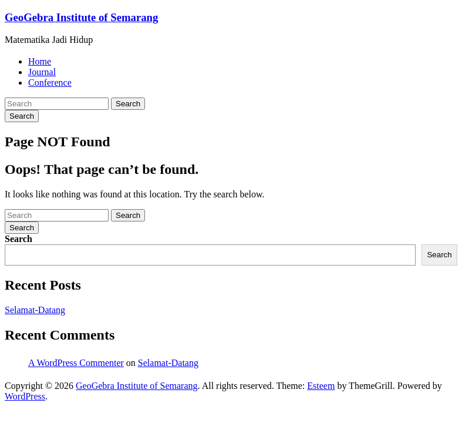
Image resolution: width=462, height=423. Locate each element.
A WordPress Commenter (76, 363)
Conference (50, 83)
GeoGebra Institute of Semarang (81, 17)
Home (39, 61)
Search (128, 103)
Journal (42, 72)
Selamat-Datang (35, 310)
